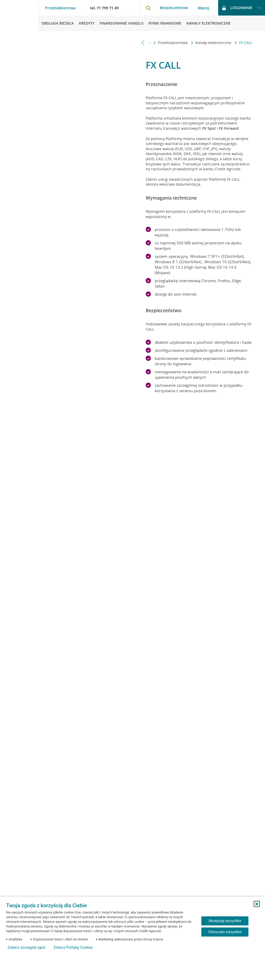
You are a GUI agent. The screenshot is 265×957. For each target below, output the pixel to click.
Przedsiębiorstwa (173, 42)
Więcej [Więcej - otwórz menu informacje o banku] (203, 8)
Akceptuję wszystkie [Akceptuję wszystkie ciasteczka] (225, 921)
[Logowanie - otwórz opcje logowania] (241, 8)
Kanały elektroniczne (213, 42)
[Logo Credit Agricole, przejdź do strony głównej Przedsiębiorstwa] (19, 15)
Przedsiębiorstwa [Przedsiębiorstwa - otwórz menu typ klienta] (60, 8)
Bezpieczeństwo (174, 7)
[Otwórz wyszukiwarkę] (148, 8)
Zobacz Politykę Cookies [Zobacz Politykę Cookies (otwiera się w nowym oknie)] (73, 947)
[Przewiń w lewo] (143, 42)
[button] (257, 904)
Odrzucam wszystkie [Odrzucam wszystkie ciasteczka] (225, 932)
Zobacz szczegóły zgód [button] (26, 947)
